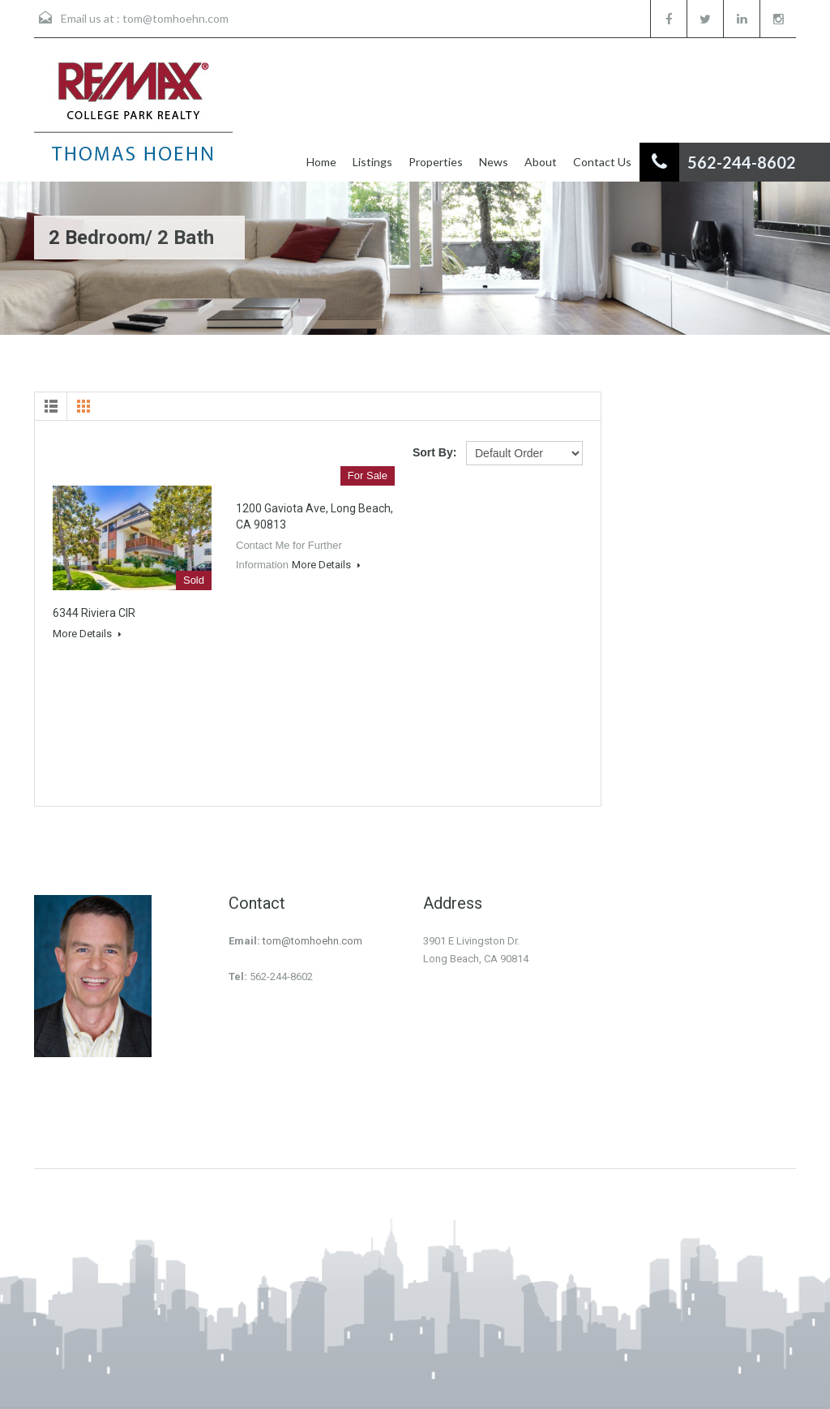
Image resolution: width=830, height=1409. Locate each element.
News (493, 162)
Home (321, 162)
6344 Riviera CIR (94, 612)
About (540, 162)
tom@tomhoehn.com (175, 18)
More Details (87, 633)
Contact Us (602, 162)
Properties (436, 162)
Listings (372, 162)
